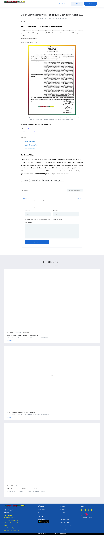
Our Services (62, 509)
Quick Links (33, 5)
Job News (11, 5)
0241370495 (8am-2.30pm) (9, 517)
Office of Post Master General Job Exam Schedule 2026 (22, 489)
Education (18, 5)
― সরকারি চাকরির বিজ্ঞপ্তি (28, 141)
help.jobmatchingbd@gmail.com (11, 530)
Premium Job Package (64, 519)
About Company (41, 509)
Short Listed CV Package (65, 522)
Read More (10, 340)
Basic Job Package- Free (65, 512)
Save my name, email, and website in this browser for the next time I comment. (44, 219)
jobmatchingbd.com (28, 128)
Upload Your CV (63, 3)
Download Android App (43, 519)
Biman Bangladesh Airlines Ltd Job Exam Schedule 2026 (22, 335)
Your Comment (28, 222)
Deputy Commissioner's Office (74, 190)
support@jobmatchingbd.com (10, 528)
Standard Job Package (65, 516)
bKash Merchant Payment (87, 517)
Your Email (55, 210)
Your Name (27, 210)
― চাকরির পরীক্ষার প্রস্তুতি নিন (30, 145)
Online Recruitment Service (66, 525)
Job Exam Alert (56, 18)
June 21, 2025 (48, 18)
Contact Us (6, 512)
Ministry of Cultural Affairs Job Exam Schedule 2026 (21, 412)
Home (5, 5)
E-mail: (5, 525)
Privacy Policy (41, 512)
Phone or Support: (8, 515)
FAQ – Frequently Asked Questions (45, 516)
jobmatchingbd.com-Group (29, 131)
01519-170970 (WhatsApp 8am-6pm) (11, 520)
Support (25, 5)
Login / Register (77, 4)
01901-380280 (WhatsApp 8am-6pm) (11, 522)
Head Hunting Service (64, 529)
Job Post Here (90, 4)
